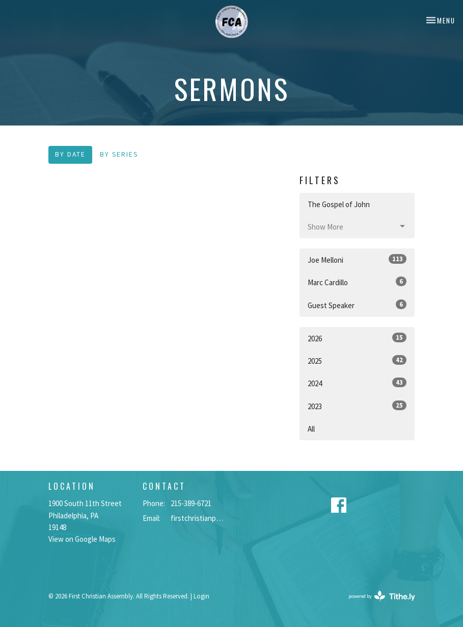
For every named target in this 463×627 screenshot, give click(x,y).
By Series (119, 154)
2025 (357, 360)
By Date (70, 154)
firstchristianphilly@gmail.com (199, 518)
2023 (357, 405)
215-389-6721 (191, 503)
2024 (357, 383)
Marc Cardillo (357, 282)
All (311, 429)
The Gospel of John (339, 204)
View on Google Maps (82, 539)
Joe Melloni (357, 259)
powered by (381, 596)
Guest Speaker (357, 304)
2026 (357, 338)
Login (201, 596)
